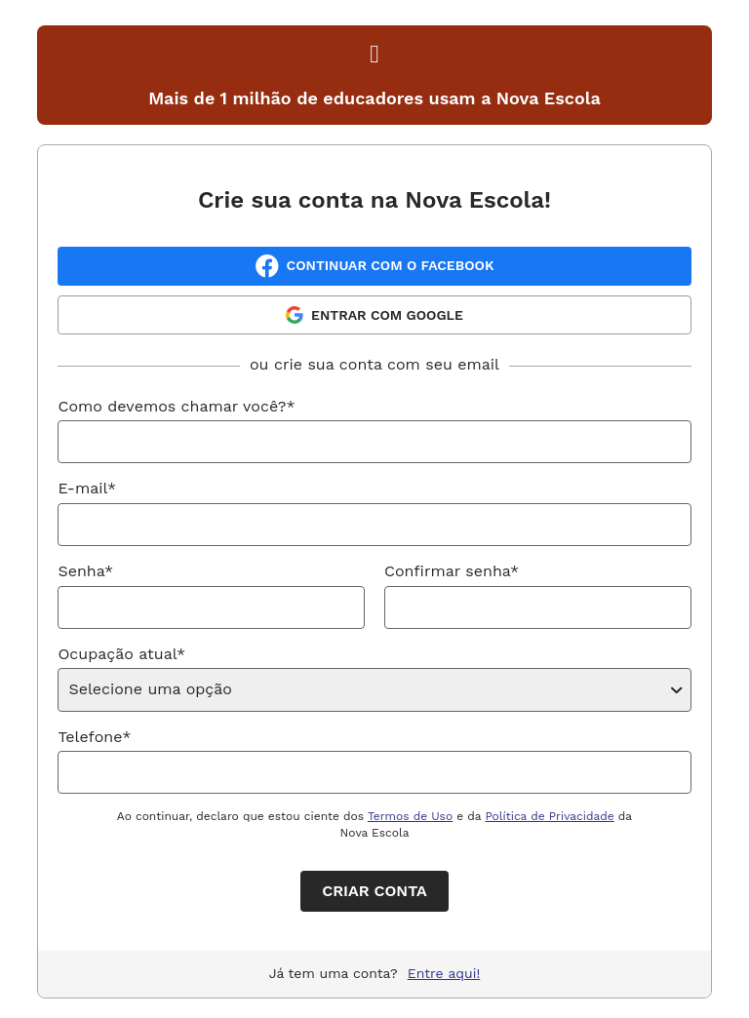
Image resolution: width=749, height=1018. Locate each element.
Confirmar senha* (451, 571)
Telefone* (94, 736)
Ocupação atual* (121, 654)
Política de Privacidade (549, 816)
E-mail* (87, 488)
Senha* (85, 571)
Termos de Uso (410, 816)
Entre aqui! (444, 973)
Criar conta (374, 890)
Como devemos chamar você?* (176, 406)
